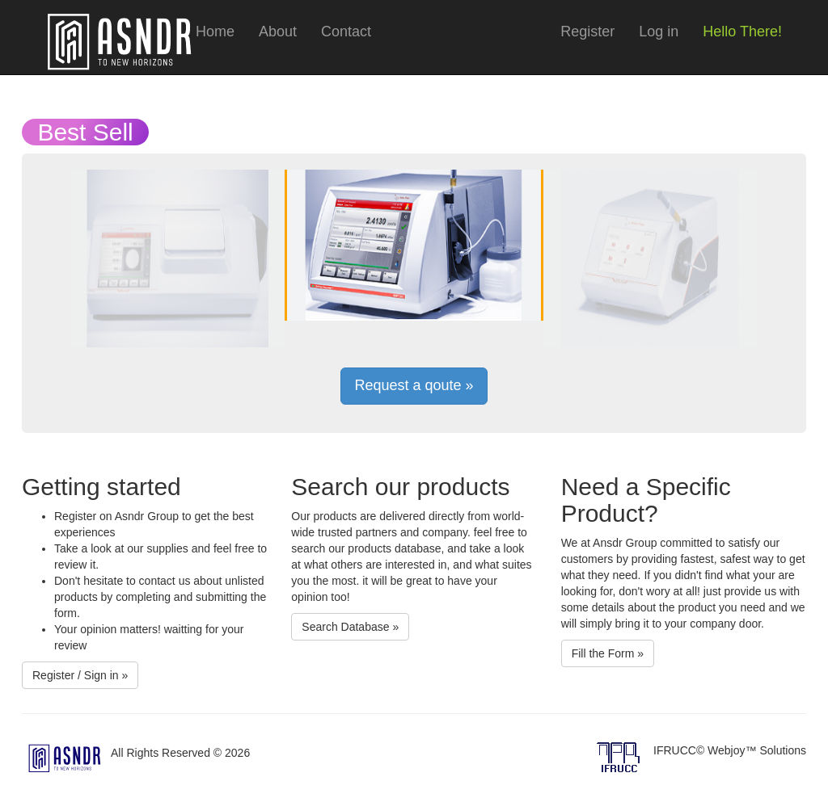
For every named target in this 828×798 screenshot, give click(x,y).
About (278, 31)
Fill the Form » (608, 653)
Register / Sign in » (80, 675)
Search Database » (350, 626)
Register (587, 31)
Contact (346, 31)
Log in (658, 31)
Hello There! (742, 31)
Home (215, 31)
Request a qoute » (413, 385)
